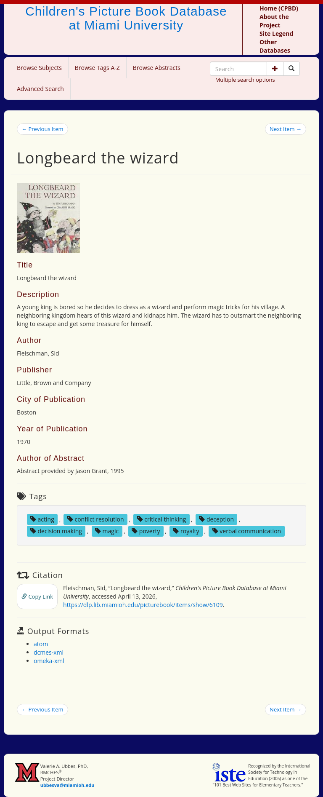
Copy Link (37, 596)
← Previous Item (42, 129)
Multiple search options (245, 79)
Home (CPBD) (278, 8)
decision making (56, 531)
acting (42, 519)
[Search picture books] (291, 69)
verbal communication (246, 531)
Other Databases (274, 46)
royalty (186, 531)
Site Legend (276, 33)
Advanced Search (40, 89)
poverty (146, 531)
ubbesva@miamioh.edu (67, 785)
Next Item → (286, 129)
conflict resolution (95, 519)
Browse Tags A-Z (97, 68)
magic (107, 531)
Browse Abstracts (156, 68)
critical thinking (161, 519)
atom (41, 644)
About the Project (274, 21)
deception (216, 519)
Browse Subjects (39, 68)
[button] (275, 69)
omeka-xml (49, 661)
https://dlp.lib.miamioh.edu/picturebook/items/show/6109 (143, 605)
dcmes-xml (49, 652)
